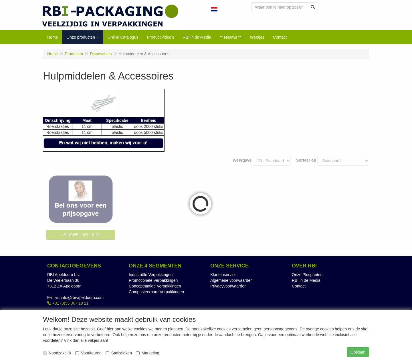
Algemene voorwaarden (231, 280)
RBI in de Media (306, 280)
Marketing (147, 353)
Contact (299, 286)
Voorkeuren (88, 353)
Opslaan (357, 352)
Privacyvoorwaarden (228, 286)
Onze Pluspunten (307, 274)
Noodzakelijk (57, 353)
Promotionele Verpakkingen (153, 280)
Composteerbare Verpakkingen (156, 291)
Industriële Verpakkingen (151, 274)
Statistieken (119, 353)
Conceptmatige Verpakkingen (155, 286)
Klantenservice (223, 274)
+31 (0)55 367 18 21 (67, 303)
